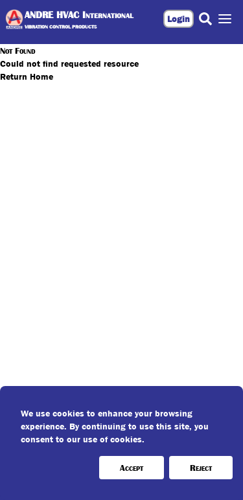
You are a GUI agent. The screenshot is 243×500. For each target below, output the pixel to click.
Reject (201, 467)
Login (178, 19)
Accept (131, 467)
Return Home (26, 76)
